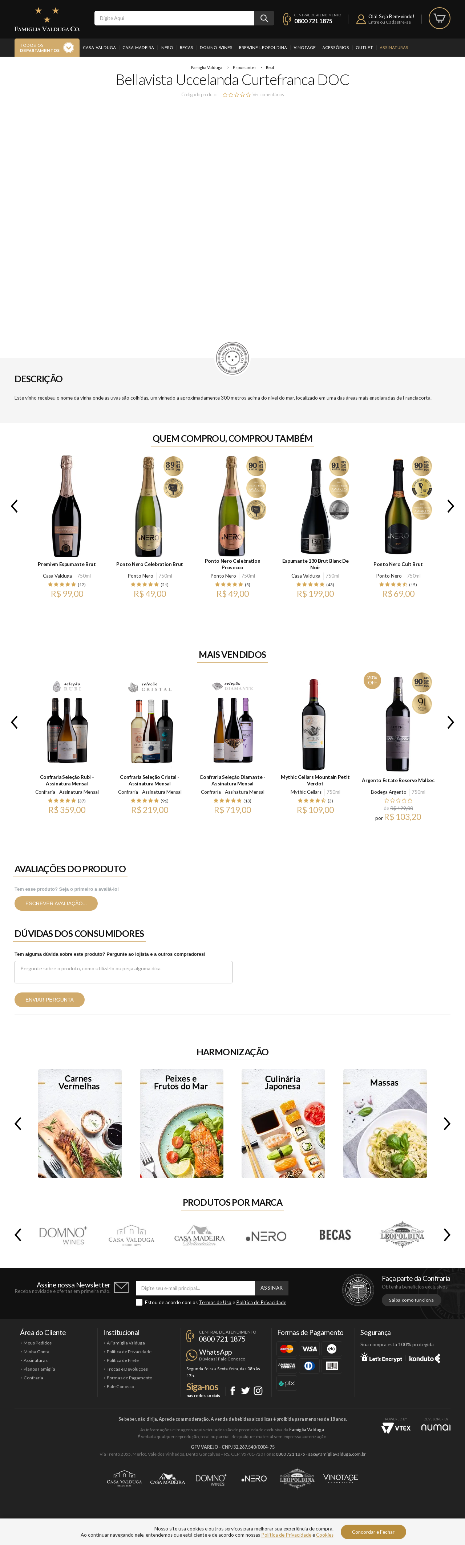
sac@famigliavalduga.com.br (337, 1454)
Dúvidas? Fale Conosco (222, 1359)
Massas (385, 1123)
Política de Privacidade (261, 1302)
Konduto (424, 1357)
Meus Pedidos (38, 1343)
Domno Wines (216, 48)
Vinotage (305, 48)
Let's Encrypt (381, 1357)
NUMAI (435, 1427)
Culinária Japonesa (283, 1123)
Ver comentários (268, 94)
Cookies (324, 1535)
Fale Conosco (120, 1386)
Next (452, 506)
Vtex (396, 1428)
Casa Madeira (138, 48)
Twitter (245, 1390)
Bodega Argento (389, 792)
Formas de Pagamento (129, 1377)
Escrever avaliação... (56, 903)
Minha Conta (36, 1351)
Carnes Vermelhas (80, 1123)
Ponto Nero (140, 576)
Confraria (33, 1377)
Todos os (40, 49)
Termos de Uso (215, 1302)
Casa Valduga (99, 48)
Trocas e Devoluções (127, 1369)
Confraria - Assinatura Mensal (67, 792)
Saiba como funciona (411, 1300)
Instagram (258, 1390)
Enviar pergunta (49, 1000)
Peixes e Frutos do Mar (181, 1123)
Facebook (232, 1390)
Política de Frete (123, 1360)
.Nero (167, 48)
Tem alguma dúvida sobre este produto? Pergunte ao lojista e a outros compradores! (110, 954)
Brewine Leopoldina (263, 48)
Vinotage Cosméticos (341, 1479)
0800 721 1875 (313, 20)
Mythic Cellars (306, 792)
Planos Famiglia (39, 1369)
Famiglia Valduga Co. (47, 19)
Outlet (364, 48)
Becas (186, 48)
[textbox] (174, 18)
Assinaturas (394, 48)
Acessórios (335, 48)
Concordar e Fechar (373, 1532)
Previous (12, 506)
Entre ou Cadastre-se (389, 22)
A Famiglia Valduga (126, 1343)
